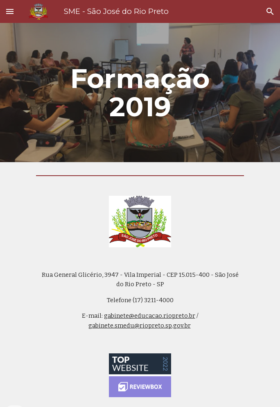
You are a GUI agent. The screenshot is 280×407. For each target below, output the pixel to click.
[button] (10, 11)
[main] (140, 92)
